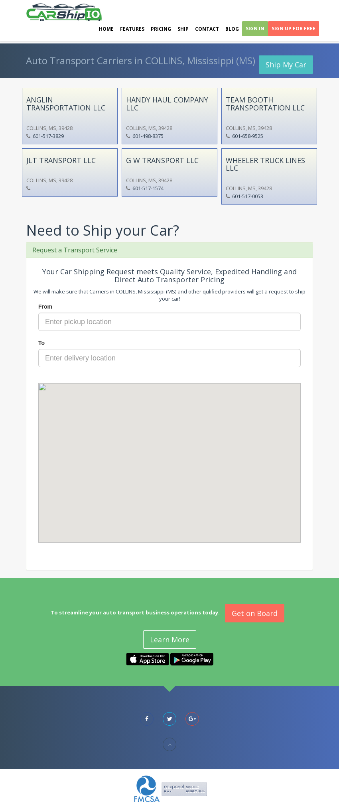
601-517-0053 (247, 196)
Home (106, 29)
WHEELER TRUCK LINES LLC (265, 164)
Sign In (255, 28)
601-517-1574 (148, 188)
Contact (207, 29)
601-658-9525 (247, 136)
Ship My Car (286, 64)
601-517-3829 (48, 136)
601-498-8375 (148, 136)
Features (132, 29)
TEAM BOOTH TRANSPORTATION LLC (265, 103)
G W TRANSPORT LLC (162, 160)
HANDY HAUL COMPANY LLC (167, 103)
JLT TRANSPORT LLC (61, 160)
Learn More (169, 639)
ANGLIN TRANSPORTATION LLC (65, 103)
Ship (183, 29)
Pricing (161, 29)
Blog (232, 29)
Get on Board (255, 613)
